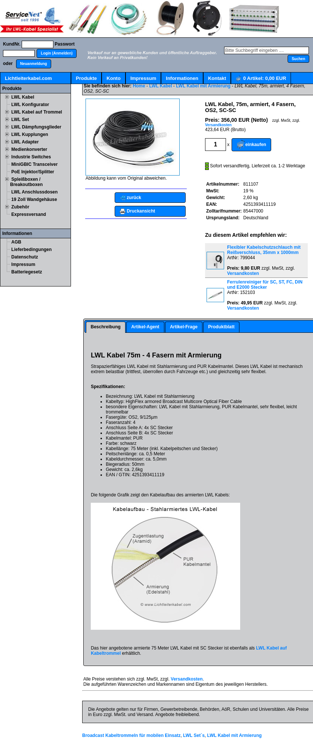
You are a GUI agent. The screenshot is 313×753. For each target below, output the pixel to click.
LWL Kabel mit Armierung (203, 86)
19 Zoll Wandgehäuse (34, 199)
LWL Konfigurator (30, 104)
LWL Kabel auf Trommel (36, 112)
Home (139, 86)
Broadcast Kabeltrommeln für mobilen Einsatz (131, 735)
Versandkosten (218, 125)
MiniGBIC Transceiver (34, 164)
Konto (113, 78)
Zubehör (20, 207)
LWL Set (20, 119)
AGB (16, 242)
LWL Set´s (194, 735)
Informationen (182, 78)
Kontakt (217, 78)
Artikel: (261, 78)
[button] (57, 53)
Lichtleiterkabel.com (28, 78)
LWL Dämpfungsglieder (36, 127)
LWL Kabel (22, 97)
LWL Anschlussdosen (34, 192)
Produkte (86, 78)
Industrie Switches (31, 156)
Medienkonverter (29, 149)
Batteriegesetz (26, 272)
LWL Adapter (24, 142)
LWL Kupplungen (29, 134)
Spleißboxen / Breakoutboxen (26, 182)
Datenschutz (24, 257)
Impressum (143, 78)
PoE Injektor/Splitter (32, 171)
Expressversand (28, 214)
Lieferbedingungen (31, 249)
